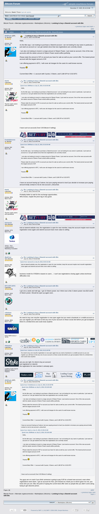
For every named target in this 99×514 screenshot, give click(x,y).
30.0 (27, 16)
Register (31, 18)
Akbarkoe (8, 346)
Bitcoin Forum (8, 23)
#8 (93, 313)
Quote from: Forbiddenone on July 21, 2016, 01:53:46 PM (36, 385)
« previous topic (80, 26)
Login (25, 18)
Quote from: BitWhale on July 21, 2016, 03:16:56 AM (35, 85)
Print (92, 29)
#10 (93, 381)
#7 (93, 287)
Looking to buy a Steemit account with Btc (68, 23)
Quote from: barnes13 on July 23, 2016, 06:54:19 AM (35, 262)
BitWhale (8, 36)
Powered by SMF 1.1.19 (38, 510)
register (28, 12)
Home (9, 18)
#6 (93, 258)
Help (14, 18)
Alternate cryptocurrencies (24, 23)
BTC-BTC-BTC (10, 286)
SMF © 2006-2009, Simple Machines (57, 510)
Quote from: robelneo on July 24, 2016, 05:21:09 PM (35, 350)
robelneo (8, 313)
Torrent (31, 16)
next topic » (91, 26)
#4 (93, 190)
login (22, 12)
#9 (93, 346)
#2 (93, 82)
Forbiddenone (10, 140)
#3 (93, 141)
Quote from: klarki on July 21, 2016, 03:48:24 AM (34, 430)
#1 (93, 36)
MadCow (8, 257)
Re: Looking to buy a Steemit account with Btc (41, 81)
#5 (93, 223)
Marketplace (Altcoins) (42, 23)
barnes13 (8, 223)
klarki (7, 81)
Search (20, 18)
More (37, 18)
